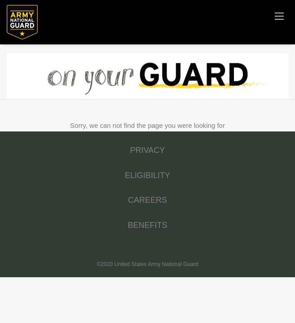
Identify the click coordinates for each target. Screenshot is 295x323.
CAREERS (147, 200)
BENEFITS (147, 225)
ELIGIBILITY (147, 175)
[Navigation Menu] (279, 15)
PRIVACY (147, 150)
